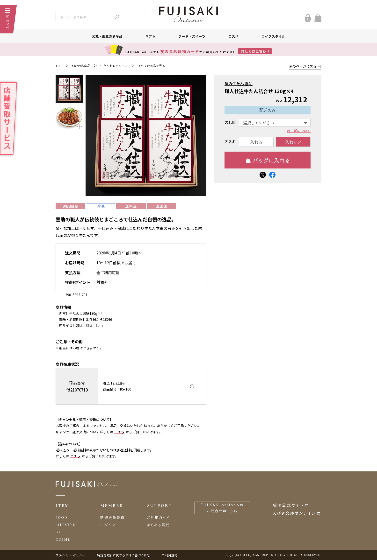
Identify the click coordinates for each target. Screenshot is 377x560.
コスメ (233, 36)
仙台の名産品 (81, 65)
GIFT (61, 532)
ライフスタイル (273, 36)
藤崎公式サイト (288, 505)
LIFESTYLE (67, 525)
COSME (63, 540)
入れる (256, 142)
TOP (59, 65)
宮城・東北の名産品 (107, 36)
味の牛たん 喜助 (239, 83)
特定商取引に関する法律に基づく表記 (123, 555)
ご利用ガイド (158, 517)
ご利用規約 (170, 555)
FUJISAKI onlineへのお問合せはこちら (222, 507)
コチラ (119, 431)
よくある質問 (158, 524)
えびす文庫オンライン (294, 513)
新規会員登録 (112, 517)
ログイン (107, 524)
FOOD (62, 518)
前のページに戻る (302, 66)
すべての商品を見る (151, 65)
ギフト (150, 36)
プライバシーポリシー (70, 555)
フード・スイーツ (191, 36)
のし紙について (299, 130)
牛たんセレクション (114, 65)
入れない (293, 142)
